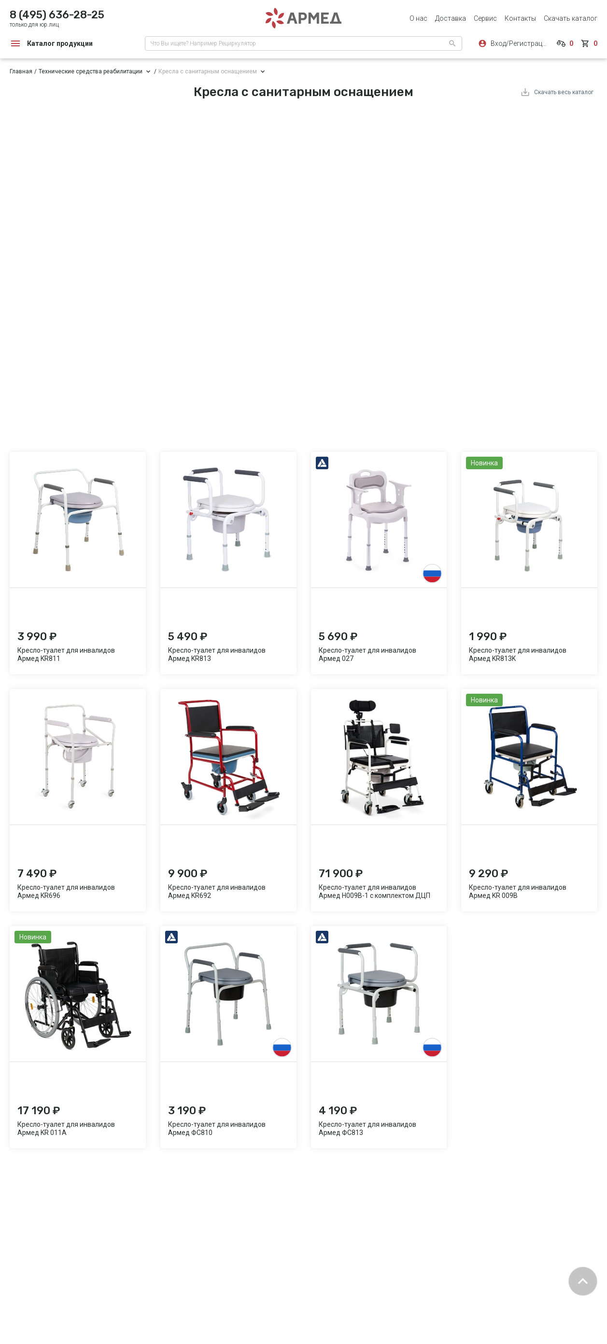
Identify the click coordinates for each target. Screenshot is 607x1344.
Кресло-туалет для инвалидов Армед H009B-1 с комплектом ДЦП (374, 891)
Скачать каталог (570, 18)
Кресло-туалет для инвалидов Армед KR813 (217, 654)
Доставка (450, 18)
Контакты (520, 18)
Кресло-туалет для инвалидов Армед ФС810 (217, 1128)
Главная (21, 71)
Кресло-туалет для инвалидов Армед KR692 (217, 891)
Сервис (485, 18)
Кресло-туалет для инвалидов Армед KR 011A (66, 1128)
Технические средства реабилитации (90, 71)
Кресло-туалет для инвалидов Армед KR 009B (517, 891)
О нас (418, 18)
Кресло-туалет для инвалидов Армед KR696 (66, 891)
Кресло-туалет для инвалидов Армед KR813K (517, 654)
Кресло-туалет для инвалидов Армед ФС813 (367, 1128)
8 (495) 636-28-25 (57, 14)
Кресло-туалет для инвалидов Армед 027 (367, 654)
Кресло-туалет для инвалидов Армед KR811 (66, 654)
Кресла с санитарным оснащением (207, 71)
